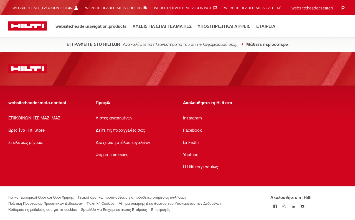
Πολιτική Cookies (101, 203)
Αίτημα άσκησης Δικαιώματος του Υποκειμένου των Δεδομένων (170, 203)
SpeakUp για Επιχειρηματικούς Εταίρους (114, 209)
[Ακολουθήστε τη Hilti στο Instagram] (284, 206)
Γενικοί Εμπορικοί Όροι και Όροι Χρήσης (41, 197)
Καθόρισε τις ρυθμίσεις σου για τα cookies (42, 209)
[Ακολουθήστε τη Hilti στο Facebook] (275, 206)
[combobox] (317, 7)
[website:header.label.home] (27, 26)
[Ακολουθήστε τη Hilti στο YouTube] (302, 206)
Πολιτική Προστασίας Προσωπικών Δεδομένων (45, 203)
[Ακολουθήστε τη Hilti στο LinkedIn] (293, 206)
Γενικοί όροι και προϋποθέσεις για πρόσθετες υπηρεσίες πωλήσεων (132, 197)
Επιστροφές (160, 209)
